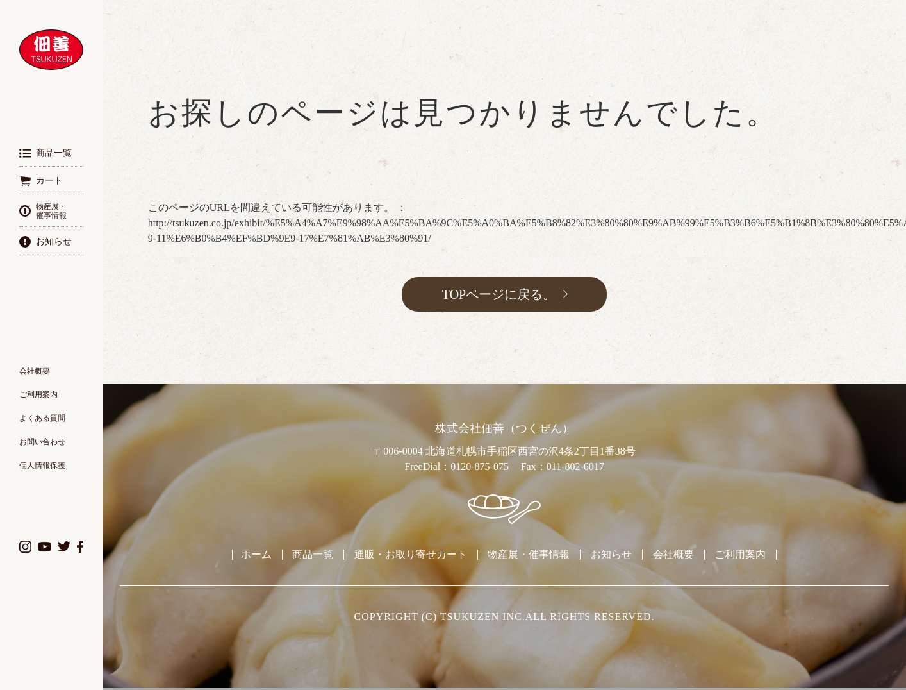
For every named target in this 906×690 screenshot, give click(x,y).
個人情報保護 (42, 465)
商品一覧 (312, 554)
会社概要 (34, 371)
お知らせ (611, 554)
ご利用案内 (38, 394)
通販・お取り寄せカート (410, 554)
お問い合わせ (42, 441)
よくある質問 (42, 418)
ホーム (256, 554)
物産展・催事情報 (529, 554)
